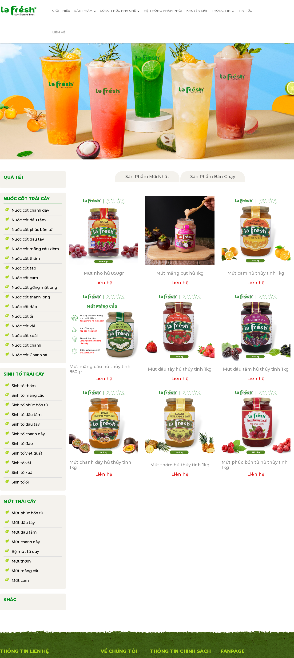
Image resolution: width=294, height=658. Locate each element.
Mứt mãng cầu (26, 571)
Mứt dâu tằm (24, 532)
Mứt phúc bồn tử (27, 513)
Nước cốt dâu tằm (29, 220)
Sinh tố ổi (20, 482)
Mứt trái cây (20, 501)
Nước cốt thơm (26, 258)
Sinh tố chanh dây (28, 434)
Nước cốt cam (25, 278)
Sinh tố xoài (22, 472)
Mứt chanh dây (26, 542)
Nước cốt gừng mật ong (34, 287)
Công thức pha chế (119, 10)
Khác (10, 599)
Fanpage (233, 651)
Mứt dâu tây (23, 522)
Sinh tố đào (22, 443)
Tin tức (245, 10)
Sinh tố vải (21, 463)
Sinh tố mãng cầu (28, 395)
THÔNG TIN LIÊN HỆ (24, 651)
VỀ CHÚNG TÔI (119, 651)
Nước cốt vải (23, 326)
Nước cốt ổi (22, 316)
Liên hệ (58, 32)
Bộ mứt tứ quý (25, 551)
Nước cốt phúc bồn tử (32, 229)
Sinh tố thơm (24, 386)
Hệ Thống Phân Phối (163, 10)
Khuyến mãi (196, 10)
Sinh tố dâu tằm (27, 414)
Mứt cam (20, 580)
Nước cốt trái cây (27, 198)
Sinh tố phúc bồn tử (30, 405)
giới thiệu (61, 10)
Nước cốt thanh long (31, 297)
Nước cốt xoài (25, 335)
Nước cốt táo (24, 268)
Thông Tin (222, 10)
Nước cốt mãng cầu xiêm (35, 249)
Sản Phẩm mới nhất (147, 176)
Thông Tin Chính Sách (180, 651)
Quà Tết (14, 177)
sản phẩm (85, 10)
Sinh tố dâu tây (26, 424)
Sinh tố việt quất (27, 453)
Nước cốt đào (24, 307)
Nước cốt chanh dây (30, 210)
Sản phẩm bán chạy (212, 176)
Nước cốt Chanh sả (29, 355)
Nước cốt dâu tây (28, 239)
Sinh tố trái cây (24, 374)
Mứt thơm (21, 561)
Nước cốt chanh (26, 345)
